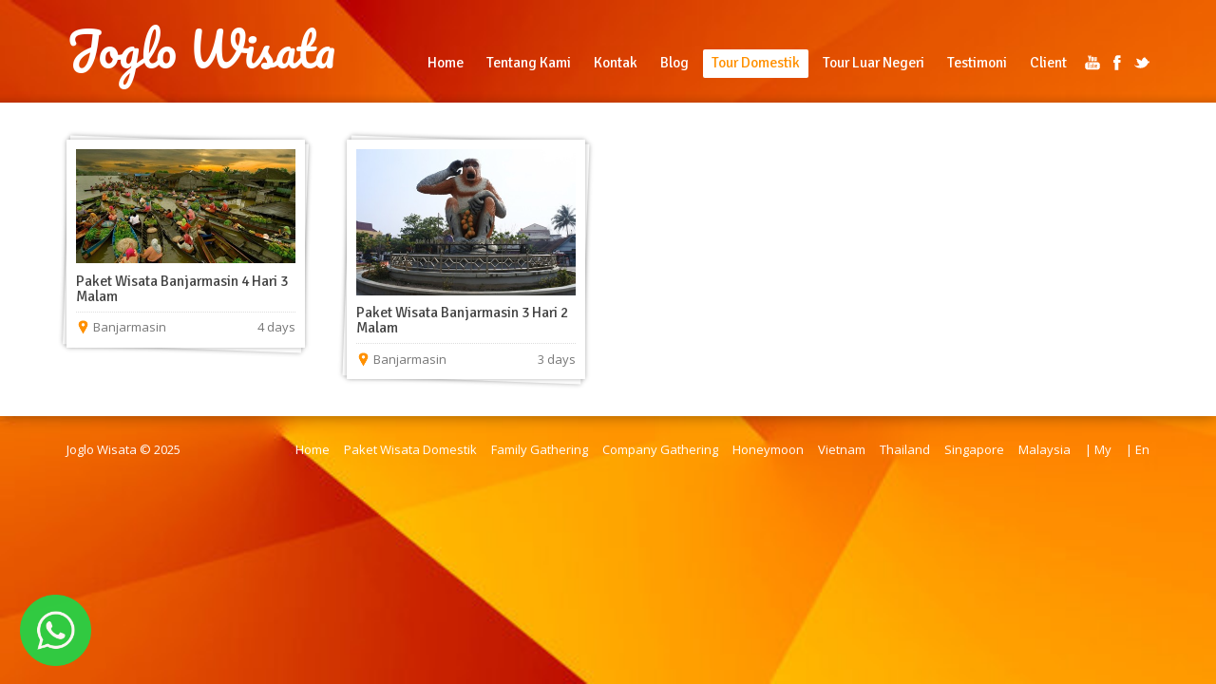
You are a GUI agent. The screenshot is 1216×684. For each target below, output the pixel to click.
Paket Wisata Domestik (410, 449)
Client (1048, 62)
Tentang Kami (528, 62)
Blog (674, 62)
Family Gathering (539, 449)
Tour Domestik (756, 62)
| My (1098, 449)
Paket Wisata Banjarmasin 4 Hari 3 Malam (182, 289)
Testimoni (977, 62)
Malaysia (1044, 449)
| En (1138, 449)
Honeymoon (768, 449)
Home (446, 62)
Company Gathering (660, 449)
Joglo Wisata (200, 49)
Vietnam (841, 449)
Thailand (905, 449)
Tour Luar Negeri (873, 62)
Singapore (974, 449)
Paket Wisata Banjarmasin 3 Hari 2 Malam (462, 320)
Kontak (615, 62)
